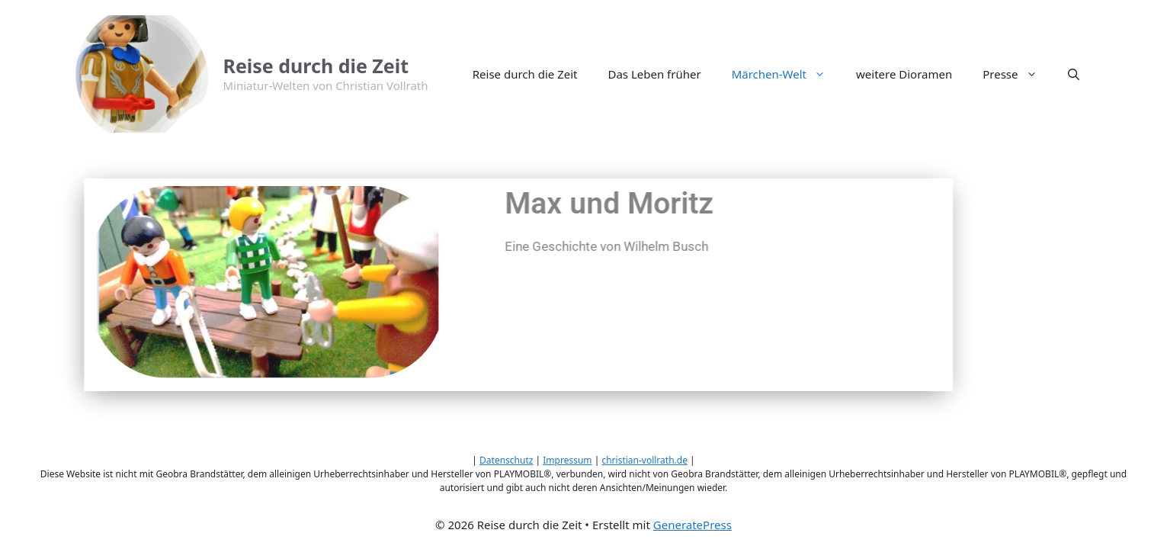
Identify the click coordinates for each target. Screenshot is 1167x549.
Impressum (567, 460)
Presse (1017, 74)
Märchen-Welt (786, 74)
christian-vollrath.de (644, 460)
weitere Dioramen (904, 74)
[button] (1074, 74)
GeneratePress (692, 524)
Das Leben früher (654, 74)
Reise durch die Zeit (316, 66)
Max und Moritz (566, 203)
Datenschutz (506, 460)
